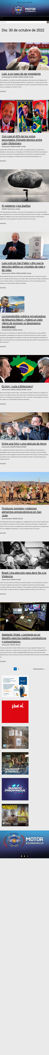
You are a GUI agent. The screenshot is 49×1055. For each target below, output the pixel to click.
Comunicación (5, 644)
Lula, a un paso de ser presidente (21, 73)
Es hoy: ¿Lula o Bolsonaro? (17, 386)
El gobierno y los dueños (16, 205)
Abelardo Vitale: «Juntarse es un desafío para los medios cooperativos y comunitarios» (24, 638)
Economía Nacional (7, 77)
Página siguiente (39, 669)
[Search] (48, 22)
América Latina (6, 146)
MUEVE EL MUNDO (23, 77)
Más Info (20, 329)
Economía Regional (7, 518)
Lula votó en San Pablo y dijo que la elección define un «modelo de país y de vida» (23, 267)
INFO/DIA (15, 77)
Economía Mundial (7, 329)
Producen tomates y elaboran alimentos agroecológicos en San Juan (21, 512)
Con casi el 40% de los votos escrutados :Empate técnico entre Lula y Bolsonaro (22, 140)
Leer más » (3, 91)
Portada (31, 77)
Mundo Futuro (11, 209)
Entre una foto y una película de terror (24, 443)
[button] (1, 18)
